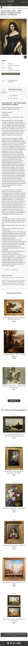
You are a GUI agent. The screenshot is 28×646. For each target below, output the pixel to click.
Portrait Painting (14, 269)
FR (22, 2)
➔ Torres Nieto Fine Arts (12, 80)
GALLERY (10, 98)
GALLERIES (10, 5)
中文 (26, 2)
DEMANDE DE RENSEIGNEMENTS (11, 74)
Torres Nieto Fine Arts (15, 89)
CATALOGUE (3, 5)
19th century (7, 269)
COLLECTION (15, 98)
